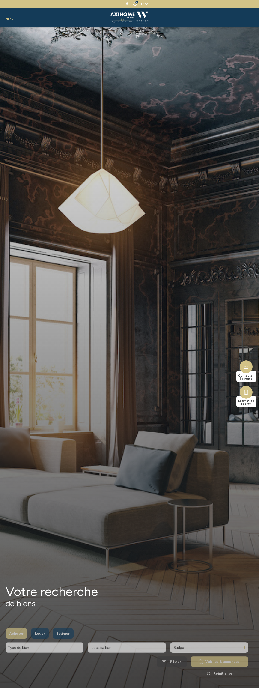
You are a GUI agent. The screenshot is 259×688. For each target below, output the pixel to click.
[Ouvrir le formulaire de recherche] (172, 673)
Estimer (63, 645)
